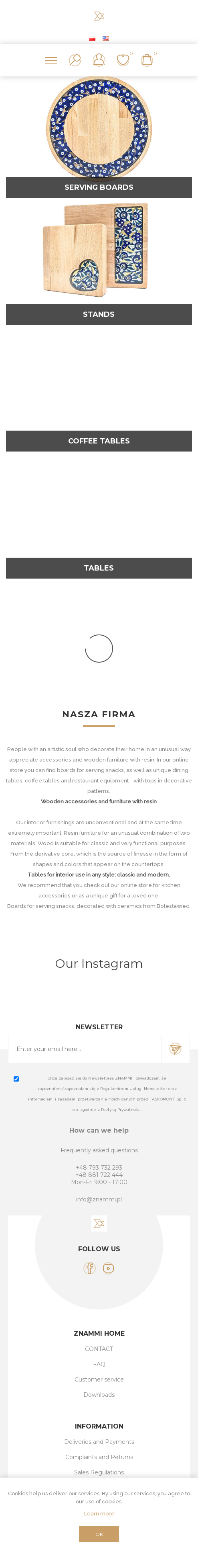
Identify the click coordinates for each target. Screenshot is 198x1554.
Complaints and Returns (99, 1457)
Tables (99, 568)
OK (99, 1534)
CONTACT (99, 1349)
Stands (99, 314)
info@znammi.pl (99, 1199)
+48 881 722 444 (99, 1174)
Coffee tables (99, 441)
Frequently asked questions (99, 1150)
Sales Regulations (99, 1472)
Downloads (99, 1394)
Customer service (99, 1379)
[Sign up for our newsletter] (85, 1049)
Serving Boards (99, 187)
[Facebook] (90, 1268)
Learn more (99, 1514)
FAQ (99, 1364)
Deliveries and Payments (99, 1441)
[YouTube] (108, 1268)
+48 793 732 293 (99, 1167)
